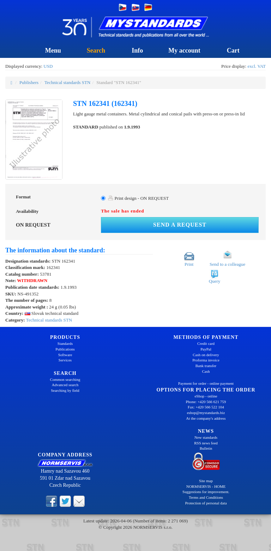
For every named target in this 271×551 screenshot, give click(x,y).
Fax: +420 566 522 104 (206, 407)
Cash (206, 371)
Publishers (28, 82)
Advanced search (65, 385)
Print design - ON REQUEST (138, 198)
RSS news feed (206, 443)
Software (65, 355)
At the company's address (205, 418)
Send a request (179, 225)
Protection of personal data (206, 503)
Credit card (206, 343)
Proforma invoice (205, 360)
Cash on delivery (206, 355)
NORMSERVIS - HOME (206, 486)
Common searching (65, 379)
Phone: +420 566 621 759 (206, 402)
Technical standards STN (67, 82)
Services (65, 360)
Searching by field (65, 390)
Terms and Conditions (206, 497)
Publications (64, 349)
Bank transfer (206, 366)
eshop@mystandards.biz (206, 413)
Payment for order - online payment (206, 383)
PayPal (205, 349)
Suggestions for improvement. (205, 492)
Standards (65, 343)
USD (48, 66)
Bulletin (206, 448)
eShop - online (205, 396)
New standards (205, 437)
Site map (206, 481)
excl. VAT (256, 66)
